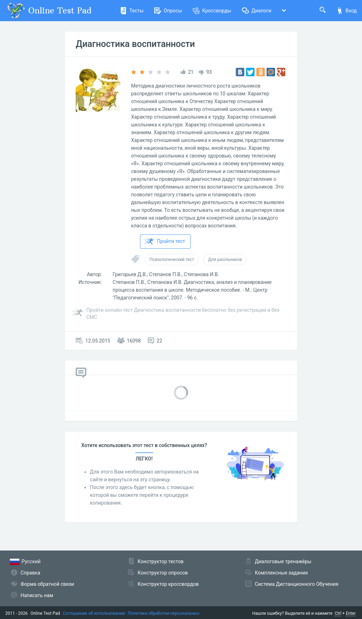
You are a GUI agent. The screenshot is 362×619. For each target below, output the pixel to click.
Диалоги (256, 10)
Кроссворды (212, 10)
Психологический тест (172, 259)
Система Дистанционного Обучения (296, 584)
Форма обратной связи (47, 584)
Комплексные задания (281, 573)
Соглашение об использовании (94, 613)
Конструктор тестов (160, 561)
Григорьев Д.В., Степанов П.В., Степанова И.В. (166, 274)
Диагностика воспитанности (135, 44)
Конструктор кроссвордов (168, 584)
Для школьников (225, 259)
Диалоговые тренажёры (283, 561)
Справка (30, 573)
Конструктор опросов (163, 573)
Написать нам (37, 595)
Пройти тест (164, 241)
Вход (346, 10)
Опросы (168, 10)
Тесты (132, 10)
